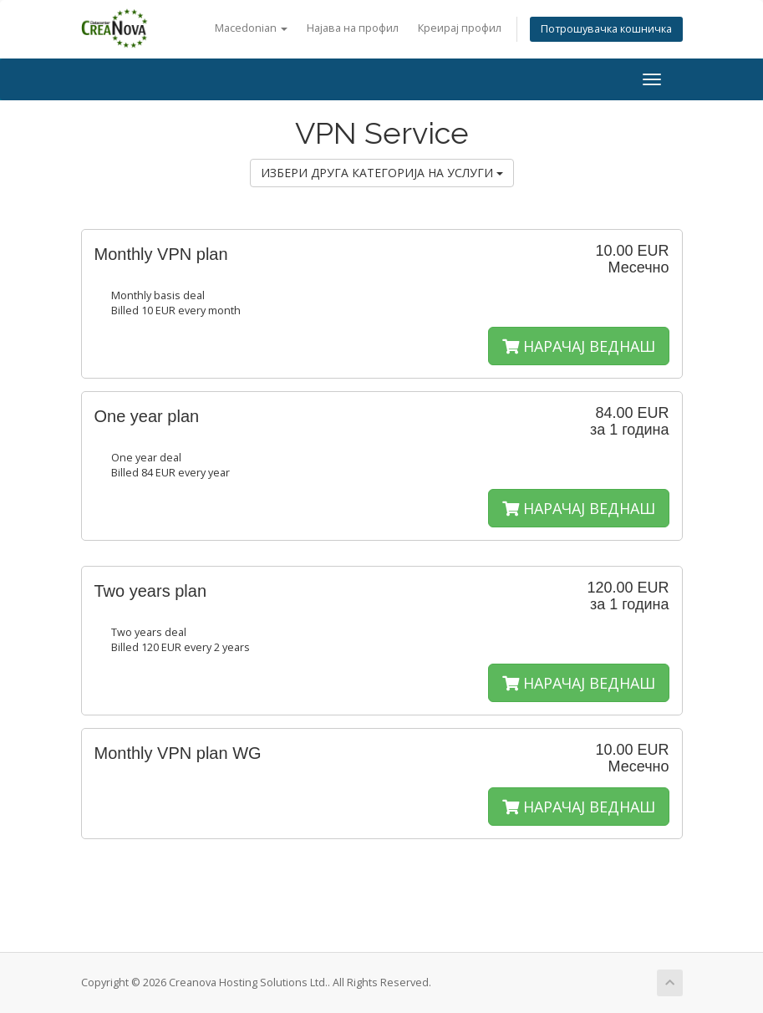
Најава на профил (353, 28)
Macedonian (251, 28)
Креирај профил (459, 28)
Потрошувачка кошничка (606, 29)
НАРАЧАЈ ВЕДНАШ (578, 346)
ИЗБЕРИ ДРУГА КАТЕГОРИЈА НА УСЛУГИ (382, 173)
